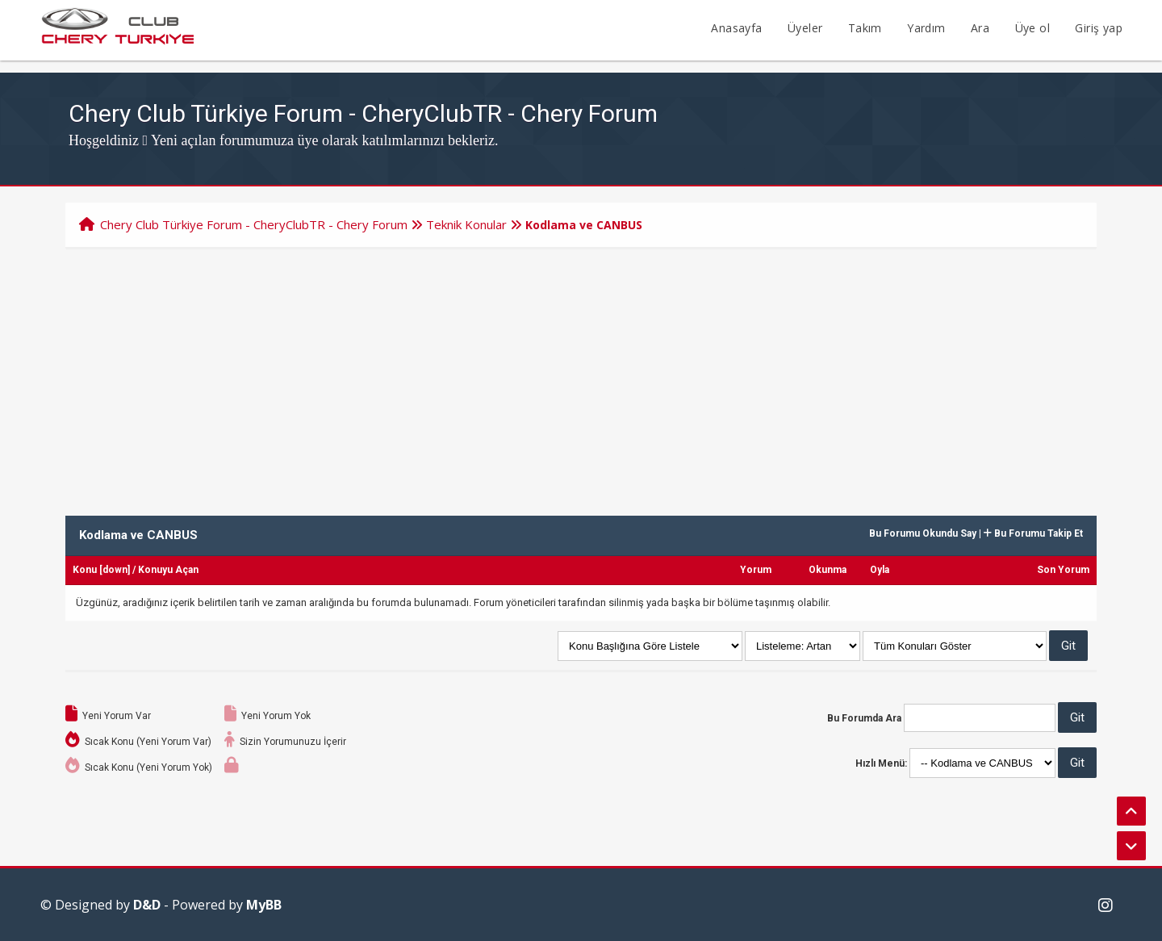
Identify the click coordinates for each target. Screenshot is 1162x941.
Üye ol (1032, 28)
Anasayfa (736, 28)
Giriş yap (1098, 28)
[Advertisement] (581, 370)
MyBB (264, 905)
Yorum (755, 569)
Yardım (926, 28)
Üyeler (805, 28)
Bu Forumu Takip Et (1033, 533)
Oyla (879, 569)
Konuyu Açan (168, 569)
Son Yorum (1063, 569)
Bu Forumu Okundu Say (922, 533)
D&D (147, 905)
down (114, 569)
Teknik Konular (466, 224)
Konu (85, 569)
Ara (980, 28)
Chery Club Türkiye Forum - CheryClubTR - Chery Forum (254, 224)
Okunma (827, 569)
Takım (865, 28)
